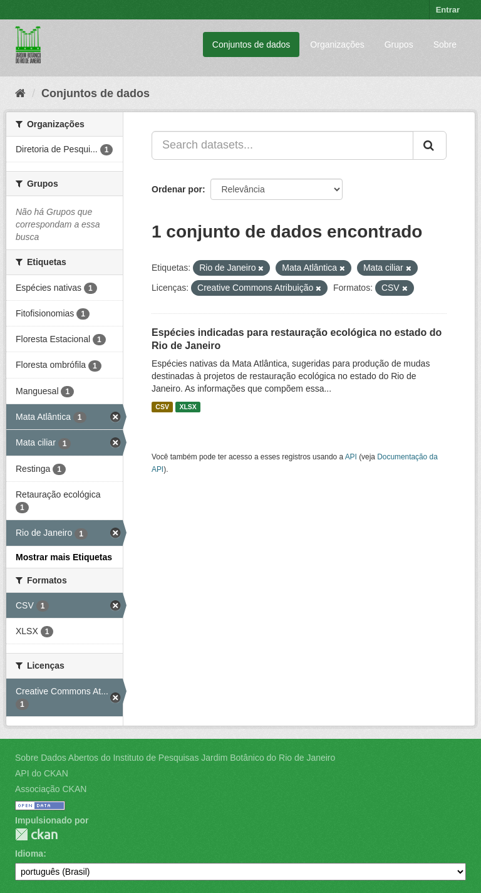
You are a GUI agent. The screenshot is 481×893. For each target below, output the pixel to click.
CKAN (36, 834)
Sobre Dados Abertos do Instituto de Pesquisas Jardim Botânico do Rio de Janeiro (175, 758)
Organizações (337, 44)
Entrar (448, 9)
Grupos (399, 44)
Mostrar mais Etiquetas (64, 557)
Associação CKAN (50, 789)
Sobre (445, 44)
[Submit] (430, 145)
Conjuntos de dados (251, 44)
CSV (162, 406)
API (351, 456)
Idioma (29, 854)
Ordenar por (177, 189)
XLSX (187, 406)
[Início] (20, 93)
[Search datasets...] (282, 145)
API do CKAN (41, 773)
